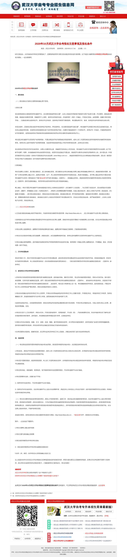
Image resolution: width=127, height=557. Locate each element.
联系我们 (82, 548)
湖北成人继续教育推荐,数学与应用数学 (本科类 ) (68, 521)
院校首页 (17, 16)
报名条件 (88, 511)
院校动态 (38, 16)
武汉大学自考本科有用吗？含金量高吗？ (98, 541)
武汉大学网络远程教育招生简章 (95, 537)
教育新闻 (27, 16)
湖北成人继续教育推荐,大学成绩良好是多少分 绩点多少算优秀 (100, 529)
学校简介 (17, 538)
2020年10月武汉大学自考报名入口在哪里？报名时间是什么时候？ (37, 476)
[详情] (106, 516)
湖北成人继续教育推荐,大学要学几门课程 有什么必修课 (68, 529)
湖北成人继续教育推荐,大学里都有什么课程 (68, 525)
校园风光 (92, 16)
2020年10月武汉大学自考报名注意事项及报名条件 (46, 36)
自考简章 (28, 538)
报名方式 (109, 511)
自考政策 (49, 16)
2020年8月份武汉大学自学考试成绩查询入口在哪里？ (30, 496)
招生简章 (60, 16)
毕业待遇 (99, 511)
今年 (96, 54)
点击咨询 (104, 28)
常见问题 (81, 16)
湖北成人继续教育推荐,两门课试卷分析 (98, 521)
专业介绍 (70, 16)
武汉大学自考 (20, 36)
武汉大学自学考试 (21, 472)
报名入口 (103, 16)
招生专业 (78, 511)
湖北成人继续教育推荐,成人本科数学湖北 (99, 525)
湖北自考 (42, 178)
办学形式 (68, 511)
